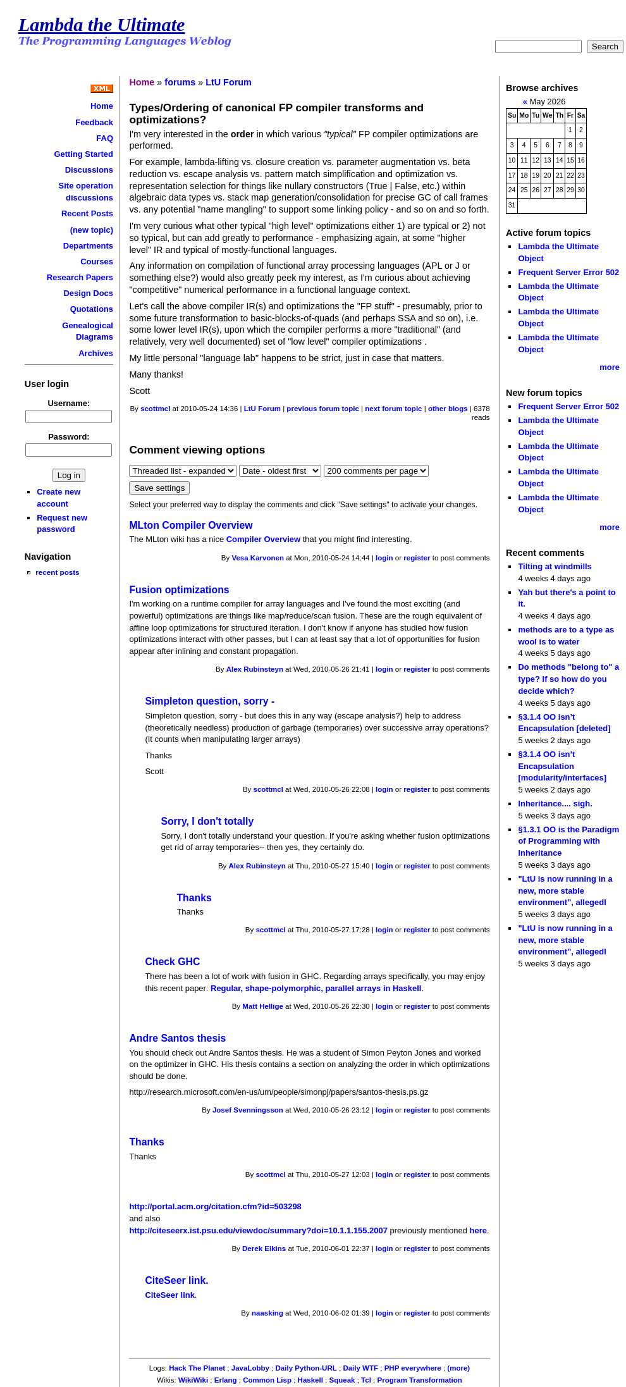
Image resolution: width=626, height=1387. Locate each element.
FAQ (104, 138)
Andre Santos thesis (177, 1038)
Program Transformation (419, 1380)
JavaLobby (250, 1368)
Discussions (89, 170)
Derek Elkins (264, 1248)
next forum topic (393, 408)
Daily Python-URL (306, 1368)
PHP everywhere (412, 1368)
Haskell (310, 1380)
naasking (267, 1313)
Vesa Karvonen (257, 558)
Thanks (193, 897)
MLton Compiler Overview (190, 525)
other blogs (448, 408)
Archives (95, 353)
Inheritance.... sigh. (555, 803)
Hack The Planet (197, 1368)
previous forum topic (322, 408)
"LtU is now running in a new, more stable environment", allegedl (565, 890)
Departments (88, 245)
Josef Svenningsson (247, 1110)
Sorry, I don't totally (207, 821)
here (478, 1230)
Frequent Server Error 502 (568, 272)
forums (179, 82)
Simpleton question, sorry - (209, 701)
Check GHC (172, 961)
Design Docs (88, 293)
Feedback (94, 122)
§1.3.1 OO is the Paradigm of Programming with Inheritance (568, 841)
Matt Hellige (262, 1006)
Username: (68, 403)
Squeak (342, 1380)
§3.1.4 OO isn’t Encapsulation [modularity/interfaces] (562, 765)
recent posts (57, 572)
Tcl (366, 1380)
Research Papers (80, 277)
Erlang (225, 1380)
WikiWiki (193, 1380)
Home (101, 106)
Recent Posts (87, 213)
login (384, 558)
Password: (69, 436)
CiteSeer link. (176, 1280)
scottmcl (155, 408)
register (416, 558)
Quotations (91, 309)
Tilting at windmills (554, 566)
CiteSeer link (169, 1295)
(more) (458, 1368)
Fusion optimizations (179, 589)
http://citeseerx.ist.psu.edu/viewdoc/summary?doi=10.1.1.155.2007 (258, 1230)
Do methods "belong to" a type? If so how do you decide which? (568, 678)
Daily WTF (360, 1368)
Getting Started (83, 154)
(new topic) (91, 230)
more (609, 367)
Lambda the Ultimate (101, 24)
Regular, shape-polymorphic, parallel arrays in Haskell (316, 988)
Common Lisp (267, 1380)
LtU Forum (229, 82)
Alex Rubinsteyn (254, 669)
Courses (96, 261)
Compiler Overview (263, 539)
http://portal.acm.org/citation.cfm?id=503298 (215, 1206)
